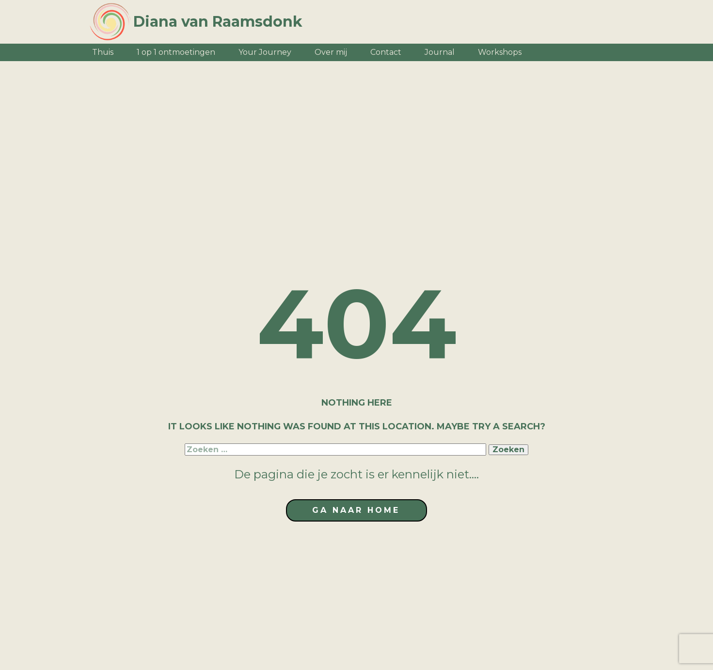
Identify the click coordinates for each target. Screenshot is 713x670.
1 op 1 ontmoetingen (176, 52)
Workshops (500, 52)
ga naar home (356, 510)
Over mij (331, 52)
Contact (385, 52)
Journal (440, 52)
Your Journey (264, 52)
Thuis (102, 52)
